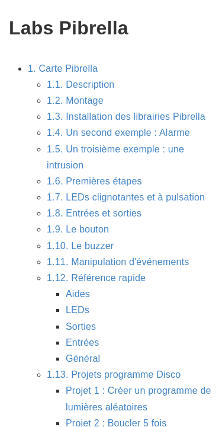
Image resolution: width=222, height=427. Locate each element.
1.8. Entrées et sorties (94, 213)
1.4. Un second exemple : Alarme (118, 133)
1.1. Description (80, 84)
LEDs (77, 310)
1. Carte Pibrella (63, 68)
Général (83, 358)
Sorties (81, 326)
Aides (78, 294)
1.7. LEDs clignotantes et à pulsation (126, 197)
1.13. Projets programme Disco (114, 374)
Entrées (82, 342)
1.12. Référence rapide (96, 278)
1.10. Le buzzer (80, 246)
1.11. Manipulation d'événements (118, 262)
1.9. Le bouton (78, 229)
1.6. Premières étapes (94, 181)
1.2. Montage (75, 100)
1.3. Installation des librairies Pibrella (126, 116)
